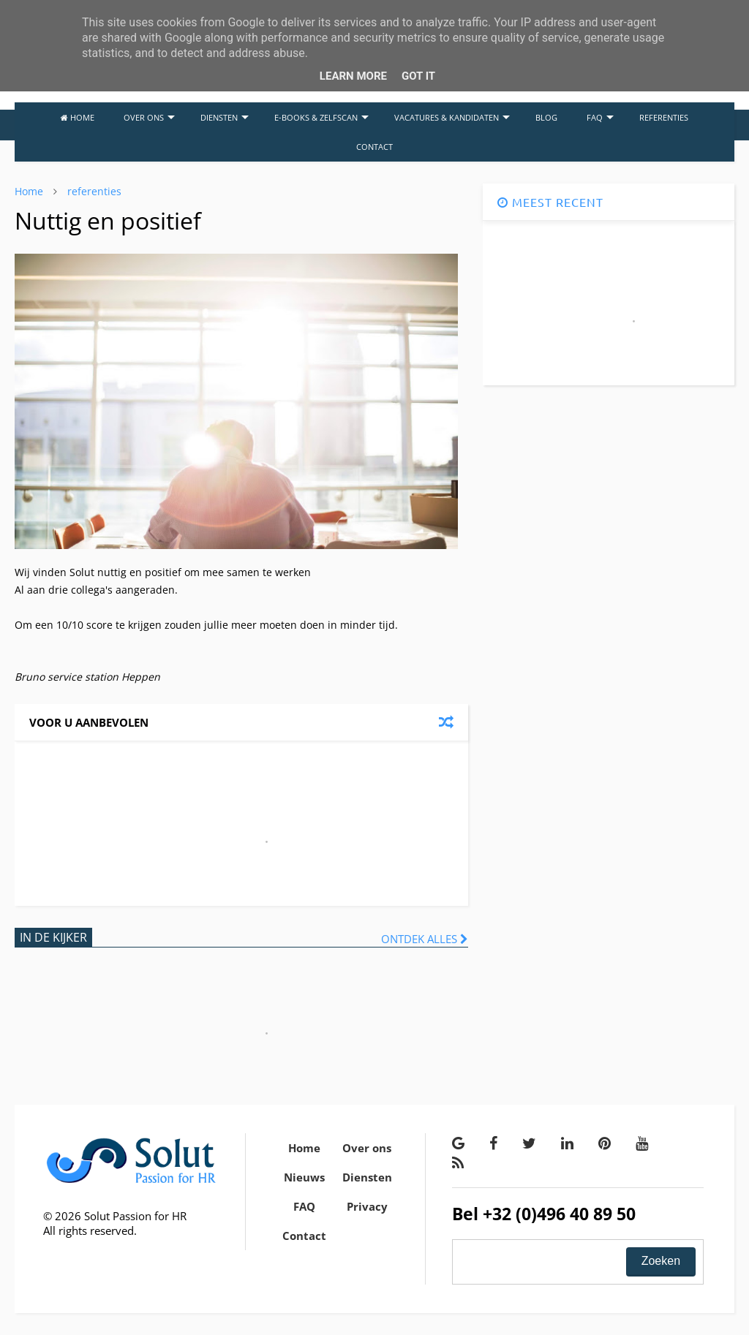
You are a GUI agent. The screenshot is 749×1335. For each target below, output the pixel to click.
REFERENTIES (663, 117)
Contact (304, 1235)
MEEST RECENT (550, 201)
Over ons (366, 1148)
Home (29, 191)
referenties (94, 191)
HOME (77, 117)
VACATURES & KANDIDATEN (452, 117)
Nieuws (304, 1177)
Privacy (367, 1206)
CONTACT (374, 146)
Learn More (353, 76)
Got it (418, 76)
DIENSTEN (224, 117)
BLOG (546, 117)
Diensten (367, 1177)
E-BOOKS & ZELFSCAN (321, 117)
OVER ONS (149, 117)
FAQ (600, 117)
